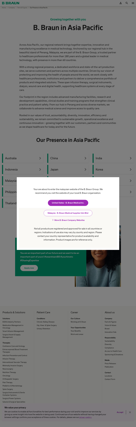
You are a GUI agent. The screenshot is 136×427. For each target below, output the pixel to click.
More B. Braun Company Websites (68, 220)
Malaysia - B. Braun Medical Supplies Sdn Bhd (68, 213)
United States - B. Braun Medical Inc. (68, 203)
